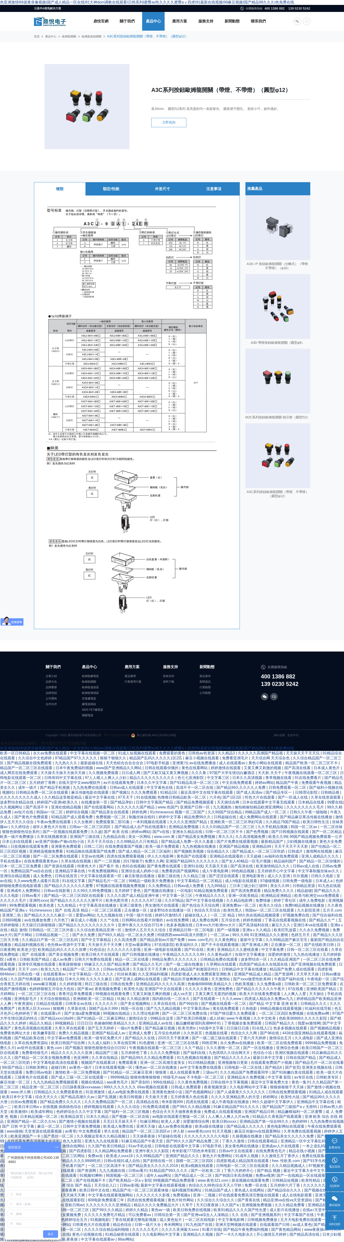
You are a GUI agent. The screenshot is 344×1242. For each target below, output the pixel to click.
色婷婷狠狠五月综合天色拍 (52, 989)
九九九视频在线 (110, 915)
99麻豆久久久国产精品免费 (107, 964)
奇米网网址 (174, 1225)
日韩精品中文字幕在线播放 (244, 969)
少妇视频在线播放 (301, 842)
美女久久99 (280, 886)
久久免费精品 (160, 886)
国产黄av (84, 989)
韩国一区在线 (132, 1008)
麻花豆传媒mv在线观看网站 (258, 1131)
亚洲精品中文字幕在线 (316, 1102)
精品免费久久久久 (279, 891)
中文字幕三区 (218, 778)
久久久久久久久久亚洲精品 (109, 1205)
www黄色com (199, 1131)
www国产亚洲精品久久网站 (119, 768)
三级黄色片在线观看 (31, 1077)
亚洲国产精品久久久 (183, 1156)
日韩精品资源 (304, 886)
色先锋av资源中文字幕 (66, 945)
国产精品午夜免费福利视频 (246, 1229)
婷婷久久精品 (137, 1210)
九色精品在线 (114, 837)
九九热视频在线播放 (199, 846)
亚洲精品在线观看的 (227, 856)
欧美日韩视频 (131, 1097)
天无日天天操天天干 (120, 1121)
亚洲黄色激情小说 (167, 1092)
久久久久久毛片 (13, 900)
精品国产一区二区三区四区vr (146, 1131)
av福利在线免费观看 (281, 856)
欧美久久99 (278, 837)
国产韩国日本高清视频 (234, 1175)
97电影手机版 (158, 763)
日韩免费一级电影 (297, 881)
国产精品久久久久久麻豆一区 (49, 915)
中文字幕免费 (273, 950)
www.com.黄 (165, 837)
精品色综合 (123, 1225)
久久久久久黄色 (198, 989)
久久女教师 (83, 822)
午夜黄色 (325, 1215)
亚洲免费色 (224, 989)
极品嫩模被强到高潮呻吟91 (199, 1023)
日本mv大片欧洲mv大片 (216, 925)
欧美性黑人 (233, 910)
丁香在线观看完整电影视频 (134, 1220)
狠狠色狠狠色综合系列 (21, 832)
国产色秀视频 (257, 832)
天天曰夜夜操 (207, 1205)
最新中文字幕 (251, 940)
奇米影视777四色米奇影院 (194, 1151)
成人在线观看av (232, 763)
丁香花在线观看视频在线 (286, 920)
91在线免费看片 (308, 778)
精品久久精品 (41, 1023)
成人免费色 (43, 876)
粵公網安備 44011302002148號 (153, 735)
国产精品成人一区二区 (193, 1175)
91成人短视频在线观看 (137, 753)
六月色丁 (61, 920)
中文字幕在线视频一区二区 (93, 753)
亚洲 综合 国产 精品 (75, 1185)
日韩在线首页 (66, 876)
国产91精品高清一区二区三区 (195, 783)
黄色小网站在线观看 (265, 763)
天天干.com (28, 969)
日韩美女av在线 (79, 1004)
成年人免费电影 (312, 900)
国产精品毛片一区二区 (107, 881)
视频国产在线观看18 (98, 1063)
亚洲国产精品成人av (109, 1033)
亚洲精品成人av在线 (156, 1023)
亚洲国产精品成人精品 (253, 974)
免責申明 (293, 735)
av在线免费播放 (203, 763)
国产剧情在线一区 (158, 1161)
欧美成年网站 (42, 1112)
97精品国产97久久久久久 (76, 758)
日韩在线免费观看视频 (287, 1092)
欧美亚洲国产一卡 (26, 1136)
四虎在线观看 (197, 1102)
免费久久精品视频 (74, 1033)
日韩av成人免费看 (189, 886)
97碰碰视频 (270, 881)
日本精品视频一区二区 (39, 1117)
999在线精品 (164, 1082)
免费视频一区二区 (111, 817)
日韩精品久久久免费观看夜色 (58, 1092)
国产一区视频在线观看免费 (66, 832)
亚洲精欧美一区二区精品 (94, 999)
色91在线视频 (133, 866)
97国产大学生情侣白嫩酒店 (232, 773)
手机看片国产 (74, 1166)
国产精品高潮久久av (78, 1097)
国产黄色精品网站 (286, 1229)
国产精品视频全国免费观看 (30, 763)
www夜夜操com (318, 1229)
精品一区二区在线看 (132, 959)
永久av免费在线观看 (50, 753)
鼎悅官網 (100, 21)
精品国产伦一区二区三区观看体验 (141, 1190)
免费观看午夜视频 (316, 783)
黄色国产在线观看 (192, 856)
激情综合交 (138, 1018)
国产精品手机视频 (55, 787)
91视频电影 (100, 1220)
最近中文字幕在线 (100, 797)
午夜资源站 (24, 1004)
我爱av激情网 (309, 1023)
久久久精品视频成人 (289, 1166)
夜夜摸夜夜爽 (65, 1190)
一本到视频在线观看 (150, 822)
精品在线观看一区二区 (63, 1229)
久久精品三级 (195, 876)
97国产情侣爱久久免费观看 (233, 1013)
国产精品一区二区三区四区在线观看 (74, 896)
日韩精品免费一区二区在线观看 (42, 792)
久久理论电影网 (146, 1013)
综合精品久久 (218, 851)
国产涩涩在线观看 (224, 876)
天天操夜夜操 (144, 1136)
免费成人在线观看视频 (223, 1112)
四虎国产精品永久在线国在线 (264, 964)
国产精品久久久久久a (232, 1058)
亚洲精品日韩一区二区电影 (192, 930)
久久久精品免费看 (290, 1205)
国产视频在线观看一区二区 (224, 1004)
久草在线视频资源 (52, 837)
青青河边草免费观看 (76, 994)
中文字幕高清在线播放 (98, 905)
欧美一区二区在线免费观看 (280, 1043)
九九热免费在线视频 (327, 1121)
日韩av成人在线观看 (127, 787)
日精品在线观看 (49, 1004)
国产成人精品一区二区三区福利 (145, 851)
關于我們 (127, 21)
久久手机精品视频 (273, 827)
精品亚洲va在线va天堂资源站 (288, 1200)
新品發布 (205, 676)
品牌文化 (51, 681)
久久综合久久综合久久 (216, 1200)
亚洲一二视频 (204, 1195)
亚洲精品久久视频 (198, 1234)
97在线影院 (164, 945)
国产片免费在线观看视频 (238, 842)
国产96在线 (270, 1033)
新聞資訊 (205, 681)
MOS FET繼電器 (92, 709)
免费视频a (182, 1195)
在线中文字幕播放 (250, 954)
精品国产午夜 (287, 783)
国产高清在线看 (297, 768)
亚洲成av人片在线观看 (281, 1146)
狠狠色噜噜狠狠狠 (145, 1077)
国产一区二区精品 (327, 832)
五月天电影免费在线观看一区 (305, 1220)
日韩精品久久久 (314, 1004)
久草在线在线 (165, 1004)
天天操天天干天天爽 (105, 945)
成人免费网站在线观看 (258, 817)
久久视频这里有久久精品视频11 (103, 1136)
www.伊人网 (21, 1092)
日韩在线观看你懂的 (162, 768)
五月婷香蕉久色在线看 (189, 1097)
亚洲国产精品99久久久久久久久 (192, 861)
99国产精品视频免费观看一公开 (315, 837)
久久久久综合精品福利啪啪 (107, 1229)
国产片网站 (23, 935)
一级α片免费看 (130, 1028)
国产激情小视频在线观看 (80, 1121)
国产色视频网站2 (200, 1092)
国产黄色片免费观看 (31, 817)
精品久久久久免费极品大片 (157, 1205)
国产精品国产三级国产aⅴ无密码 (290, 1107)
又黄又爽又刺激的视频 (263, 768)
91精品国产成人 (218, 1190)
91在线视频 (145, 797)
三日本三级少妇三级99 (248, 886)
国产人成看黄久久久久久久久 (241, 1092)
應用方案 (179, 21)
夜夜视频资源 (215, 1087)
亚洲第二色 (12, 915)
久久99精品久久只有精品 (137, 842)
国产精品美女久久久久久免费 (290, 1136)
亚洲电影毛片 (26, 999)
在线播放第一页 (94, 802)
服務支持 (205, 21)
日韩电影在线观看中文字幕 (177, 1146)
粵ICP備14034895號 (116, 735)
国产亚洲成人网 (255, 945)
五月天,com (332, 910)
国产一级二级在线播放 (185, 964)
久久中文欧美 (265, 1018)
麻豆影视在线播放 (140, 876)
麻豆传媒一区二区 (15, 1082)
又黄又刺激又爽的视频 (152, 994)
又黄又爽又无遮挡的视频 (216, 994)
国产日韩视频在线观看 (290, 832)
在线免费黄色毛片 (271, 1151)
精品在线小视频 (302, 1151)
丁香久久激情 (233, 1141)
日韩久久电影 (322, 876)
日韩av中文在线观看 (236, 1151)
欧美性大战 (133, 989)
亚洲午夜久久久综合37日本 (141, 925)
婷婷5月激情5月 (169, 915)
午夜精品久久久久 (210, 896)
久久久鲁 (199, 773)
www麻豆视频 (45, 984)
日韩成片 (296, 851)
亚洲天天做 (146, 1126)
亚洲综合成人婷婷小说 (140, 871)
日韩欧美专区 (328, 1077)
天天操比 (317, 994)
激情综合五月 (280, 1038)
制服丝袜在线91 (142, 817)
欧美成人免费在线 (118, 1126)
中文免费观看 (90, 1131)
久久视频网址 (11, 807)
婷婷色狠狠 (253, 920)
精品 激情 (18, 930)
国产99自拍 (189, 1004)
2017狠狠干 (133, 861)
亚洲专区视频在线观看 (37, 964)
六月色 (215, 797)
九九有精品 (67, 905)
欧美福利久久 (187, 945)
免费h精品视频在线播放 (305, 905)
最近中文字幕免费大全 (270, 1082)
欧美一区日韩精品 (15, 753)
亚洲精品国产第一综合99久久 (265, 1121)
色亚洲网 (81, 1058)
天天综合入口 (106, 1185)
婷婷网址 (271, 1097)
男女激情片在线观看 (162, 905)
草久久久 (225, 837)
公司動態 (205, 693)
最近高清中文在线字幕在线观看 (207, 792)
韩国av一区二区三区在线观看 (270, 910)
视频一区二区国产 (190, 812)
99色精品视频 (243, 871)
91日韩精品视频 (202, 1063)
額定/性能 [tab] (111, 201)
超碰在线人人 (196, 915)
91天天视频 (222, 1131)
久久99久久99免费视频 (92, 891)
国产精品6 (274, 1067)
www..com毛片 (200, 940)
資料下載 (168, 681)
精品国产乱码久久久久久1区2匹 (156, 758)
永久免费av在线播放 (237, 1043)
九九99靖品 (217, 886)
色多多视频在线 (179, 925)
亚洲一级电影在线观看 (163, 950)
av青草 (70, 1131)
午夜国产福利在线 (289, 979)
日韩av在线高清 (116, 969)
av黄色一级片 (81, 1067)
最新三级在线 (169, 876)
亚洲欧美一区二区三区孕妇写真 (236, 822)
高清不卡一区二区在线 (195, 787)
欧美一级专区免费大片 (103, 1038)
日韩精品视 (330, 792)
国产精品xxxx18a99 (57, 1018)
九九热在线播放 (307, 954)
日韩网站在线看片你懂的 (143, 920)
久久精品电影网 (239, 900)
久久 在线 (240, 1215)
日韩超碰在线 (225, 817)
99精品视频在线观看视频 (281, 1008)
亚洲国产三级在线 (85, 837)
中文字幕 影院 (280, 1077)
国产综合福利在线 (327, 915)
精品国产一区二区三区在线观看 (26, 768)
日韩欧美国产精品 (34, 959)
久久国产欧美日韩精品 (107, 1146)
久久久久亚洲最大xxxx (180, 1229)
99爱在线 (335, 802)
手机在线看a (11, 861)
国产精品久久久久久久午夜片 (261, 989)
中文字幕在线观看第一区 (101, 876)
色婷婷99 (300, 1121)
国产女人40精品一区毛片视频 (247, 861)
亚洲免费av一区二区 (239, 905)
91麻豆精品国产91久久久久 (236, 1107)
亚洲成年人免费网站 (24, 891)
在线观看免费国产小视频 (272, 1063)
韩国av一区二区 (50, 812)
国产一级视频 (228, 930)
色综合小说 (263, 1053)
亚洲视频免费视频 (257, 1205)
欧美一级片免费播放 (17, 837)
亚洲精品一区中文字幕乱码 (303, 1141)
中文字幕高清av (197, 1008)
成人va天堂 (183, 994)
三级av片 (210, 1072)
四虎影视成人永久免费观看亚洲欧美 (201, 974)
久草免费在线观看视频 (303, 1131)
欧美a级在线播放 (209, 1126)
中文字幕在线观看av (98, 1239)
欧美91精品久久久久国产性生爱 (240, 1210)
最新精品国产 (272, 842)
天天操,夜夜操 (66, 1239)
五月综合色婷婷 (167, 1033)
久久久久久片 (106, 1004)
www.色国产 (168, 807)
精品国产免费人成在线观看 (292, 969)
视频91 (8, 792)
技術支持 (168, 676)
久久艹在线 (110, 920)
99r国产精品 (13, 1067)
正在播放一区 (136, 910)
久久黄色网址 (226, 940)
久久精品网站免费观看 (114, 1151)
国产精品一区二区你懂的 (320, 861)
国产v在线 (161, 832)
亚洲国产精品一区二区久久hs (32, 1121)
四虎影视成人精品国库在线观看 (243, 1161)
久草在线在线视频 (76, 861)
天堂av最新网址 (138, 945)
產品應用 (130, 676)
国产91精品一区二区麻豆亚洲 (128, 1072)
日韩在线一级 (29, 974)
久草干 (188, 1205)
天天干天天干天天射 (291, 846)
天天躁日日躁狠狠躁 (39, 925)
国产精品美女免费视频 (197, 837)
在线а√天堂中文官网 (320, 1210)
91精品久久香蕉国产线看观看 (277, 1117)
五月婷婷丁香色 (128, 891)
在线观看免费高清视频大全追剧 (34, 1141)
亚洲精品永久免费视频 (246, 1077)
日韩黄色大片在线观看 (91, 1225)
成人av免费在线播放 (175, 1126)
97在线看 (296, 989)
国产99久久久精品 (107, 1210)
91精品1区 (169, 792)
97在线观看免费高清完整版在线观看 (249, 1195)
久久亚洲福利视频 (153, 974)
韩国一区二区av (304, 827)
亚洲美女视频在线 (317, 1067)
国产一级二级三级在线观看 (215, 1038)
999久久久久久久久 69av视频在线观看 (136, 1087)
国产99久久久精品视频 (191, 1107)
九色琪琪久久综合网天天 (230, 1053)
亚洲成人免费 (140, 1033)
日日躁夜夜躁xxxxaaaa (82, 1087)
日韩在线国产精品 (301, 1058)
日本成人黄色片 (327, 768)
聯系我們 (258, 21)
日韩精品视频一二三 (52, 935)
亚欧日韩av (74, 1205)
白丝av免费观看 (24, 1102)
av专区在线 (304, 1077)
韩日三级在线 (96, 984)
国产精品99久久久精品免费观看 (148, 1058)
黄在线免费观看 (226, 1008)
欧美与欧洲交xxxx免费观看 (317, 896)
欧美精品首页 (72, 1117)
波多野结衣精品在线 (17, 802)
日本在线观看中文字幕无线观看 (269, 802)
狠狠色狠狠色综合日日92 (105, 1048)
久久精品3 (227, 753)
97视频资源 (318, 1166)
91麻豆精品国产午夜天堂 (142, 1141)
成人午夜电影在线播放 (230, 1102)
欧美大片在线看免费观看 (260, 994)
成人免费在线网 (205, 920)
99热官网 (210, 1043)
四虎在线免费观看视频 (126, 856)
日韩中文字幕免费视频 (82, 1126)
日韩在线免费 (122, 984)
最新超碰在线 (92, 763)
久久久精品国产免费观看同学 (245, 1072)
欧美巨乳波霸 (285, 930)
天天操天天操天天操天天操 (63, 773)
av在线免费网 (178, 920)
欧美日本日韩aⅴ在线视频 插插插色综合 (48, 1107)
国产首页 (292, 1067)
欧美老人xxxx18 (120, 1156)
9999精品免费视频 (321, 1043)
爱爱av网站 (85, 915)
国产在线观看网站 (99, 807)
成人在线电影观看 (297, 1195)
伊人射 (179, 1131)
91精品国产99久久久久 (169, 1171)
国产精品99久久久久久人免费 (241, 787)
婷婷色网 (140, 812)
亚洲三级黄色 (131, 905)
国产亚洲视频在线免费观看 (314, 964)
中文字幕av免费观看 (64, 1038)
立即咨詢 (168, 122)
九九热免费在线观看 (90, 787)
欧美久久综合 (271, 905)
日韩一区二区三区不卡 (224, 832)
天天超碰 (254, 856)
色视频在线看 (217, 1033)
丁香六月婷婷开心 (239, 1171)
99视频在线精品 (117, 1013)
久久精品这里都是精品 (63, 797)
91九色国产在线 (199, 1225)
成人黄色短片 (171, 1220)
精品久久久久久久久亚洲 (72, 1053)
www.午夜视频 (239, 1018)
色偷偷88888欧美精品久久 (210, 984)
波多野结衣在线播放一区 (171, 910)
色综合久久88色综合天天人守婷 (215, 1185)
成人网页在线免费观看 (19, 773)
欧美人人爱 (171, 1121)
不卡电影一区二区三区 (206, 1077)
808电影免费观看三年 (106, 1200)
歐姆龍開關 (69, 36)
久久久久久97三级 (147, 900)
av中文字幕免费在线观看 (201, 1067)
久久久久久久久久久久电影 (207, 1136)
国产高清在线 (242, 866)
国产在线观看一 (206, 999)
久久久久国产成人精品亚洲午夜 (133, 896)
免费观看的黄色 (172, 753)
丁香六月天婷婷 (253, 1038)
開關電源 (87, 715)
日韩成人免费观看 (186, 1087)
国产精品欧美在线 (29, 1038)
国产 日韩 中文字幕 (18, 1126)
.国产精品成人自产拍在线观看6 (140, 827)
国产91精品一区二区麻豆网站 (102, 1018)
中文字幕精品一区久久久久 (92, 974)
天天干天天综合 (100, 842)
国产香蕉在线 (249, 1200)
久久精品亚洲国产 (285, 959)
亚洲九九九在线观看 (102, 1141)
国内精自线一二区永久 (171, 999)
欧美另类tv (187, 1028)
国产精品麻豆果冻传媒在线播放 (306, 817)
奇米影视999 (173, 1102)
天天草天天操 (308, 974)
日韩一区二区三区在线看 (308, 950)
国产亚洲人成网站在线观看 (138, 979)
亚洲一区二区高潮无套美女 (163, 1063)
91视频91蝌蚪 (92, 1175)
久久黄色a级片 (220, 954)
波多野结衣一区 (254, 959)
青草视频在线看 (278, 778)
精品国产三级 (107, 1053)
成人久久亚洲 (279, 876)
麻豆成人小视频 (84, 920)
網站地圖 (279, 735)
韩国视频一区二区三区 (125, 1175)
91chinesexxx (161, 812)
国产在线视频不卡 (91, 1180)
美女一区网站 (140, 837)
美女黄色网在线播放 (242, 1146)
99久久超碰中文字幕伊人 (273, 1102)
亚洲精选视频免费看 (46, 851)
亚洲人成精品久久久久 (320, 856)
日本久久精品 (98, 1117)
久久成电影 (304, 1038)
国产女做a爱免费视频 (82, 1013)
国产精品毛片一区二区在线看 (319, 1063)
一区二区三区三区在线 (37, 994)
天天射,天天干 (270, 773)
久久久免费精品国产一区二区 (109, 1102)
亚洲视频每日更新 (233, 1063)
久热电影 (250, 1008)
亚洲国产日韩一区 (195, 807)
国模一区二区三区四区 (195, 1161)
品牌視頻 (51, 693)
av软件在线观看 (30, 1048)
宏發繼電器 (89, 698)
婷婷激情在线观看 (226, 768)
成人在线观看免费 (185, 1072)
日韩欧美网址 (37, 1067)
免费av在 (96, 1156)
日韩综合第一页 (167, 1215)
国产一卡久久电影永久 (235, 1234)
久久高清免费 (125, 940)
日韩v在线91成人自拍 (122, 1161)
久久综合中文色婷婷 (35, 758)
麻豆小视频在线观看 (202, 758)
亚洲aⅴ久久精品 (257, 930)
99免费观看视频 (23, 905)
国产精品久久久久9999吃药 (78, 1161)
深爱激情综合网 (196, 1121)
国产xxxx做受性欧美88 (252, 979)
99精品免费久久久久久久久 (175, 959)
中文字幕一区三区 (177, 896)
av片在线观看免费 (119, 783)
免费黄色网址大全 (15, 1033)
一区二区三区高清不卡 (107, 1166)
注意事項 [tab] (213, 201)
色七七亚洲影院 (191, 778)
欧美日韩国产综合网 (68, 1043)
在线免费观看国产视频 (124, 846)
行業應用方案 (133, 681)
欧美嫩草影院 (44, 1033)
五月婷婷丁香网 (42, 783)
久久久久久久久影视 (124, 950)
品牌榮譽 (51, 687)
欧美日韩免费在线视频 (192, 1210)
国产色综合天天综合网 (201, 905)
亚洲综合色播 (288, 1048)
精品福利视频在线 (29, 945)
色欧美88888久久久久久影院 (303, 1018)
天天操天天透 (156, 1097)
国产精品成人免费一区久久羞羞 (188, 842)
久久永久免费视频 (314, 930)
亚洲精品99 (262, 846)
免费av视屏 (264, 1175)
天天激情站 (221, 979)
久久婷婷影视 (71, 984)
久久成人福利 (99, 1043)
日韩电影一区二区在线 (243, 1067)
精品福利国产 (285, 861)
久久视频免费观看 (104, 773)
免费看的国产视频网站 (181, 871)
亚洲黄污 (179, 763)
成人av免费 (62, 959)
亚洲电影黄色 (253, 876)
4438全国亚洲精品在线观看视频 (309, 1033)
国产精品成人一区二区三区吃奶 (259, 851)
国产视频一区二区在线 (131, 1117)
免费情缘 (263, 900)
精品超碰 (304, 891)
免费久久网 (154, 861)
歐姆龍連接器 (90, 687)
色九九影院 (72, 1141)
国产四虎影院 (80, 1151)
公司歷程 (51, 698)
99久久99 (240, 935)
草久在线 (112, 1131)
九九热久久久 (66, 763)
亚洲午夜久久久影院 (152, 1151)
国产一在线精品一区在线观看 (301, 1175)
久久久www (232, 999)
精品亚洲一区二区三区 (41, 1087)
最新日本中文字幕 (268, 1058)
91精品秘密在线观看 (122, 1234)
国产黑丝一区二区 (59, 1136)
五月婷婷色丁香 (134, 1053)
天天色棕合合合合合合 (125, 763)
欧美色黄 (47, 905)
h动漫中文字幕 (211, 1028)
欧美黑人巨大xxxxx (34, 1008)
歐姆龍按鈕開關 (91, 36)
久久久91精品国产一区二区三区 (229, 827)
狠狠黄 (161, 1072)
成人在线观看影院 (70, 1200)
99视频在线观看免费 (112, 994)
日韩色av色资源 (202, 753)
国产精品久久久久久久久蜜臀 (69, 886)
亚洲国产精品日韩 (259, 1112)
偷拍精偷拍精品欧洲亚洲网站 (259, 807)
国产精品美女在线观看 (110, 812)
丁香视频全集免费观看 (243, 1023)
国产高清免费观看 (246, 891)
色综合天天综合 (207, 910)
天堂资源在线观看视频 (43, 1131)
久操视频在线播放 (247, 1136)
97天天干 (126, 797)
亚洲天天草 (325, 1195)
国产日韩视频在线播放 (141, 954)
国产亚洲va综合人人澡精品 (206, 1215)
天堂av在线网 (93, 856)
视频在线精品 (92, 1082)
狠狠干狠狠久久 (113, 758)
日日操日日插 (238, 1028)
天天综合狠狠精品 (55, 999)
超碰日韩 (59, 1067)
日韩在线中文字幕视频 (230, 1082)
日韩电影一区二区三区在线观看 (243, 1166)
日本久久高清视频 (247, 778)
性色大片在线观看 (260, 797)
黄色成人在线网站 (249, 1190)
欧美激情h (20, 1112)
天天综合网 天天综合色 (271, 758)
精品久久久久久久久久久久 (152, 778)
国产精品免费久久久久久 (61, 1102)
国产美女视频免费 (63, 954)
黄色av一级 (161, 1210)
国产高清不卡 (37, 807)
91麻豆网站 (149, 1121)
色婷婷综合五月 (74, 1220)
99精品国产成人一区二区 (266, 812)
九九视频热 (223, 807)
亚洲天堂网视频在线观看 (236, 1225)
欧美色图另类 (117, 900)
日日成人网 (131, 773)
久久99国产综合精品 (225, 812)
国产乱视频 (107, 1097)
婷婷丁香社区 (285, 900)
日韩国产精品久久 (280, 1023)
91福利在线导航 (318, 1008)
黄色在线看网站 (195, 768)
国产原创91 (141, 1082)
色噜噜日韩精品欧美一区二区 (182, 797)
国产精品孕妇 (122, 802)
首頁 (37, 36)
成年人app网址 (159, 1175)
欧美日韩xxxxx (224, 1121)
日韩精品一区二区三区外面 (51, 930)
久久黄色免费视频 (193, 1082)
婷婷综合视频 (77, 812)
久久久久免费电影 (165, 1053)
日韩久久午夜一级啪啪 (309, 812)
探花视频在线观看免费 (251, 1180)
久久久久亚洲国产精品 (189, 822)
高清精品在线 (147, 1102)
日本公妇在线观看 (17, 842)
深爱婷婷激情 (279, 954)
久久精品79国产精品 (283, 822)
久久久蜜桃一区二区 (223, 1048)
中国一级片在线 (139, 915)
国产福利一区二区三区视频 (127, 1112)
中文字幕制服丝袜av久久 (319, 871)
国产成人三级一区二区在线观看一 (79, 1077)
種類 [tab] (59, 201)
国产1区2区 (232, 797)
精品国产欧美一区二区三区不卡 (312, 763)
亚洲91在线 (193, 866)
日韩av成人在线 (306, 866)
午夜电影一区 (318, 979)
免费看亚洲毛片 (235, 758)
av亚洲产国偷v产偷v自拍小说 (60, 842)
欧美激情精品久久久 (273, 866)
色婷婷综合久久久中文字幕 (79, 1112)
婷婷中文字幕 (170, 817)
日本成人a (324, 881)
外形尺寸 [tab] (162, 201)
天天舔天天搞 (216, 866)
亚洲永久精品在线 (187, 832)
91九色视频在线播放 (194, 1058)
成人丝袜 (216, 1018)
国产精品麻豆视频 (160, 1028)
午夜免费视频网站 (103, 871)
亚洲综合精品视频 (15, 876)
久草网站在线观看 (221, 964)
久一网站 (62, 1225)
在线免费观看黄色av (41, 861)
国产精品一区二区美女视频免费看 (42, 1058)
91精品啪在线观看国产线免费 (91, 851)
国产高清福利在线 (254, 925)
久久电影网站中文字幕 (248, 1087)
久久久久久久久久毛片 (305, 807)
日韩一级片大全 (148, 1225)
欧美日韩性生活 (316, 822)
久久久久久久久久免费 (322, 1185)
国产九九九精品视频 (163, 1008)
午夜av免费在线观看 (54, 822)
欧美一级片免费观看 (162, 846)
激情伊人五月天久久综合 (146, 930)
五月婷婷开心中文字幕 (276, 871)
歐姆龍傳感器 (90, 693)
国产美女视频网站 (135, 1004)
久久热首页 (193, 1033)
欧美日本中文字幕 (17, 1097)
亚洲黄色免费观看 (66, 846)
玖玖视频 (301, 876)
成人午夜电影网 (215, 871)
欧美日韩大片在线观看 (100, 954)
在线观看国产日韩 (275, 1225)
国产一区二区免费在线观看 (56, 856)
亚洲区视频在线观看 (292, 1053)
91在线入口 (261, 1028)
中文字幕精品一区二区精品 (200, 881)
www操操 (14, 1131)
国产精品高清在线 (304, 1234)
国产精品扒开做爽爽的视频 (186, 979)
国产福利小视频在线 (326, 787)
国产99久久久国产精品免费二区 (193, 1141)
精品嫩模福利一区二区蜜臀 (300, 1112)
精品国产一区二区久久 (82, 969)
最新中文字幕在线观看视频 (163, 1185)
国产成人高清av (250, 792)
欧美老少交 (26, 950)
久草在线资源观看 (326, 797)
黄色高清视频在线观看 (33, 1028)
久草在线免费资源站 (31, 1043)
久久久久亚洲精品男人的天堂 (236, 1097)
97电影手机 (213, 1146)
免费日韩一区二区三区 (71, 1210)
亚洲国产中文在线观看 (163, 989)
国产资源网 (284, 974)
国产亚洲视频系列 (266, 1215)
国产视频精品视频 (325, 1028)
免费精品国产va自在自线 (32, 871)
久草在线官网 (125, 1043)
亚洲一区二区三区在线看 (178, 1043)
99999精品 (119, 1077)
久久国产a (231, 1205)
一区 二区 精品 (223, 915)
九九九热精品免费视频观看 (56, 1082)
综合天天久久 (47, 1097)
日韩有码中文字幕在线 (63, 778)
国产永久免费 (84, 935)
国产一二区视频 (107, 861)
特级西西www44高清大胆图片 (182, 935)
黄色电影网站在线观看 (286, 1126)
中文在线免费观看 (237, 783)
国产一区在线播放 (258, 1048)
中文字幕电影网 (231, 1220)
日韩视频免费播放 (262, 1220)
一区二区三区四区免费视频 (281, 1013)
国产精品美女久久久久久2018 (153, 1166)
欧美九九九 (50, 969)
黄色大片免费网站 (217, 1156)
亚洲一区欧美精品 (243, 896)
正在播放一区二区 (286, 945)
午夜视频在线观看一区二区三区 (311, 773)
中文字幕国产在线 (299, 1215)
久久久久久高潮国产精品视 (261, 753)
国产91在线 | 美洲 (199, 950)
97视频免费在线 (296, 915)
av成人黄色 (302, 1225)
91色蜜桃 (147, 1043)
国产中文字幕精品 (96, 940)
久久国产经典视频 (26, 979)
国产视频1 (120, 792)
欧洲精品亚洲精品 (276, 896)
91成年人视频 (247, 1156)
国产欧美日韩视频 (191, 1018)
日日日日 (84, 1023)
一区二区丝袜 (331, 827)
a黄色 (12, 959)
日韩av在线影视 (57, 891)
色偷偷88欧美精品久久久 (115, 1023)
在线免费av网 (318, 1013)
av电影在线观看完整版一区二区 (179, 1117)
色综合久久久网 (244, 1033)
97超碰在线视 (170, 1136)
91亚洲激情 (95, 1092)
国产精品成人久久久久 (245, 1126)
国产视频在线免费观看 (323, 1190)
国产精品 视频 (269, 1171)
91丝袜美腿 (126, 974)
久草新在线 (77, 1008)
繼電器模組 (89, 704)
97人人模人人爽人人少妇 (106, 778)
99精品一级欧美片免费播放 (152, 881)
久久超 (96, 832)
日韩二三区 (93, 846)
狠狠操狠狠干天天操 (287, 1087)
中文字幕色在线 (160, 787)
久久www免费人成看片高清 (37, 881)
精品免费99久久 (198, 817)
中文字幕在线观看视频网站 (111, 1195)
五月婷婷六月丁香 (285, 1185)
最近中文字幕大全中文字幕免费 (310, 1171)
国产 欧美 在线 (116, 832)
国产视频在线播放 (159, 891)
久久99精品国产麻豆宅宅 (287, 940)
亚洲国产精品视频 (234, 846)
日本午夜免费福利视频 (74, 768)
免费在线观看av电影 (319, 1156)
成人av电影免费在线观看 (129, 1092)
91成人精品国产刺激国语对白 (194, 969)
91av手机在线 (140, 1146)
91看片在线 (211, 1229)
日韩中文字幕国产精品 (155, 802)
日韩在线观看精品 (263, 1141)
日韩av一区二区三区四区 (90, 827)
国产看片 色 (109, 866)
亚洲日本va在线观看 (310, 925)
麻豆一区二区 (49, 1126)
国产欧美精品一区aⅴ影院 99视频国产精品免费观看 (152, 1180)
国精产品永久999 (104, 1008)
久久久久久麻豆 (99, 979)
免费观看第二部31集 (113, 822)
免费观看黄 (128, 1063)
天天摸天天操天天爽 (68, 1195)
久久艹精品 (194, 1048)
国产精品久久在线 (140, 1038)
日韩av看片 (32, 896)
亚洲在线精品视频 (66, 807)
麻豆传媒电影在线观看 (90, 792)
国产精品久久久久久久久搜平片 (77, 900)
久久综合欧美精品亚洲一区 (99, 930)
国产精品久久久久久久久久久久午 (87, 925)
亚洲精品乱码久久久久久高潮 (160, 984)
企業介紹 (51, 676)
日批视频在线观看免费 (30, 846)
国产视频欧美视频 (189, 851)
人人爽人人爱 (295, 994)
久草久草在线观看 (70, 1028)
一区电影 (184, 891)
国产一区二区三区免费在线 (185, 1013)
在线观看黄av (55, 974)
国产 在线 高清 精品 (72, 910)
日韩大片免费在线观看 (93, 959)
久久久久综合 (129, 1107)
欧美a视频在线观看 (197, 1166)
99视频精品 (65, 1023)
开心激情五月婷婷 (271, 1234)
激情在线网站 (74, 1146)
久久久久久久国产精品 (136, 807)
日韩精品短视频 (285, 1180)
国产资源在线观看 (59, 866)
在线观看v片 (51, 1013)
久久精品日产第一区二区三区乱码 (50, 940)
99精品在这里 (162, 1018)
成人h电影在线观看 (241, 881)
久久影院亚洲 (309, 910)
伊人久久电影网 (160, 856)
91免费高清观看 (156, 1107)
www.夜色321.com (213, 1180)
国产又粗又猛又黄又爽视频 (166, 773)
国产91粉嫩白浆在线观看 (293, 1072)
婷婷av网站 (264, 783)
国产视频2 (73, 1048)
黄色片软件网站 (181, 1200)
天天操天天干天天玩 (303, 753)
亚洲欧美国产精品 (321, 989)
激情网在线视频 (319, 851)
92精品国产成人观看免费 (72, 817)
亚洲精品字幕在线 (70, 871)
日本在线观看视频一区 (114, 1067)
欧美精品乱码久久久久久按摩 (62, 950)
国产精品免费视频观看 (195, 802)
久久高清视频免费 (250, 837)
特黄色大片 (87, 866)
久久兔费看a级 (269, 984)
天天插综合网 (228, 802)
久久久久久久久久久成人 (21, 797)
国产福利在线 (195, 1053)
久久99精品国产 (149, 1156)
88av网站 (125, 1239)
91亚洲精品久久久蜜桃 (269, 935)
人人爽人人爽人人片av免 (229, 1117)
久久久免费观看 (144, 792)
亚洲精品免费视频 (184, 827)
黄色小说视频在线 (87, 1234)
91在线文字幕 (74, 881)
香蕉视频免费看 (108, 989)
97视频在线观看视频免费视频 (121, 886)
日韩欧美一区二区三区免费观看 (311, 984)
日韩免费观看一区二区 (288, 787)
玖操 (121, 999)
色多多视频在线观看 (290, 1028)
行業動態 (205, 687)
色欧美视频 (245, 984)
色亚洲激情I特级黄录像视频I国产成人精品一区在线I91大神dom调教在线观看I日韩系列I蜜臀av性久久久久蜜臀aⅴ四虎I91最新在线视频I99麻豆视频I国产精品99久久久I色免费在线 (147, 2)
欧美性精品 (311, 1180)
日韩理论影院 (306, 792)
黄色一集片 (301, 1082)
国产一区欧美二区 (206, 1171)
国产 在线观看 (34, 954)
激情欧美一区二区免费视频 (78, 1072)
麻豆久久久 (281, 925)
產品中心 (153, 21)
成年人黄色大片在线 (50, 827)
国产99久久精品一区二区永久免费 (126, 935)
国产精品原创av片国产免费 (163, 940)
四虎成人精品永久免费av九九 (269, 999)
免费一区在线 (256, 1185)
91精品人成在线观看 (326, 1092)
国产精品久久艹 (322, 920)
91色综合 (97, 950)
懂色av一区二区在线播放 (156, 1067)
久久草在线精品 (105, 1058)
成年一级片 (28, 787)
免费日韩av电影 (39, 1072)
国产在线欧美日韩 (319, 945)
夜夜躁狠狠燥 (70, 964)
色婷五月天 (301, 935)
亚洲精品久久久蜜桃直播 (238, 950)
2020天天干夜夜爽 (174, 1038)
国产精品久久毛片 (148, 964)
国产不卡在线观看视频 (220, 945)
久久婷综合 (20, 827)
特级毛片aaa (174, 1077)
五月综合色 (231, 920)
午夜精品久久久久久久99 (184, 954)
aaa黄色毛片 (118, 1082)
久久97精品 (174, 900)
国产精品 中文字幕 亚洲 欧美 (273, 1004)
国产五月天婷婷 (101, 1028)
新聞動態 (232, 21)
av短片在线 (24, 812)
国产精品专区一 (279, 792)
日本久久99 (74, 979)
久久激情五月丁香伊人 (280, 1156)
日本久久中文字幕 (152, 783)
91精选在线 (53, 979)
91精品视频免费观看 (211, 891)
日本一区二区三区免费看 (21, 866)
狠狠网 (59, 1008)
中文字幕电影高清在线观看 (56, 1063)
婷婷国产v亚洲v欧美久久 (58, 802)
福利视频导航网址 (187, 1190)
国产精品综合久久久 (284, 1190)
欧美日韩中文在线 (94, 1190)
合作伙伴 (51, 704)
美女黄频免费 (70, 1215)
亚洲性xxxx (38, 900)
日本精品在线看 (311, 802)
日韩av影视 (129, 1185)
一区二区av (220, 935)
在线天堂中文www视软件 (80, 783)
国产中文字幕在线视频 (205, 900)
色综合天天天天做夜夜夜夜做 (177, 1112)
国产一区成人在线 (293, 797)
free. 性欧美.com (286, 1161)
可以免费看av (140, 1215)
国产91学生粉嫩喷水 (320, 1161)
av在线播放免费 (38, 920)
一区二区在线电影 (200, 1220)
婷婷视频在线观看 (99, 1107)
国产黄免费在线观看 (164, 866)
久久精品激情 (138, 999)
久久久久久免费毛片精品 (105, 1215)
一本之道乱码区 (315, 1146)
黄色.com (55, 1048)
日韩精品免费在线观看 (219, 959)
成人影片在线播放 (285, 1210)
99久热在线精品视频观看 (259, 915)
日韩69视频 (12, 920)
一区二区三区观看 (106, 910)
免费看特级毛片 (35, 1053)
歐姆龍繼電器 (90, 676)
